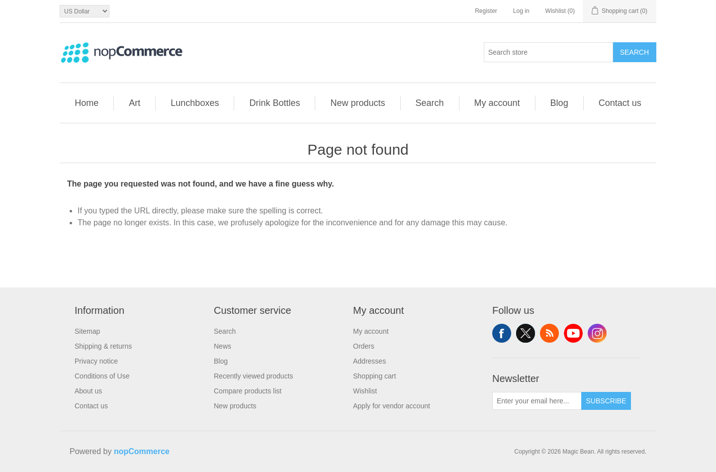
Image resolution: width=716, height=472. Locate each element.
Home (86, 103)
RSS (549, 333)
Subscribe (606, 401)
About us (88, 391)
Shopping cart (374, 376)
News (222, 346)
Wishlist (365, 391)
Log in (521, 10)
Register (486, 10)
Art (134, 103)
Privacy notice (96, 361)
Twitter (525, 333)
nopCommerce (142, 451)
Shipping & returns (103, 346)
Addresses (369, 361)
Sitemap (87, 331)
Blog (559, 103)
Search (634, 52)
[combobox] (548, 52)
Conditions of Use (102, 376)
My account (497, 103)
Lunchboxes (195, 103)
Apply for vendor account (391, 406)
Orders (363, 346)
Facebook (501, 333)
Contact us (620, 103)
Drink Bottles (274, 103)
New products (357, 103)
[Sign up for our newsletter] (537, 401)
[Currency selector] (84, 11)
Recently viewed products (253, 376)
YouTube (573, 333)
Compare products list (247, 391)
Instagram (597, 333)
